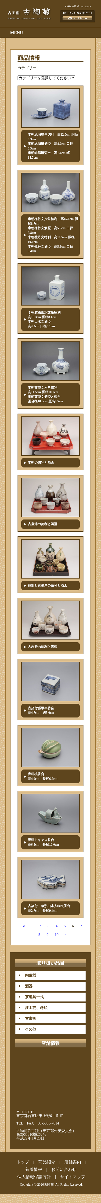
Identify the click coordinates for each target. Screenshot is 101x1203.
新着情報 (33, 1169)
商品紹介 (46, 1162)
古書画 (28, 1018)
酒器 (26, 986)
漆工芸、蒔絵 (34, 1008)
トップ (23, 1162)
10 (56, 935)
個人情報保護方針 (34, 1176)
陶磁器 (28, 975)
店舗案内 (72, 1162)
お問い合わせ (63, 1169)
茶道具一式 (32, 997)
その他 (28, 1029)
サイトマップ (72, 1176)
